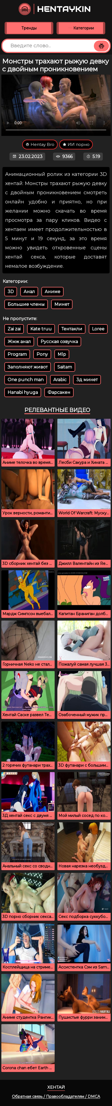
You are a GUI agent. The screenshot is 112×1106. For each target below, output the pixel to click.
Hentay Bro (39, 144)
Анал (29, 291)
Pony (42, 354)
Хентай (56, 1087)
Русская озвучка (59, 341)
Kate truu (41, 328)
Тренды (29, 28)
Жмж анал (19, 341)
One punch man (26, 379)
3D (11, 291)
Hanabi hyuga (23, 392)
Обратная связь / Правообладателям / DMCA (56, 1096)
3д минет (87, 379)
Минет (61, 304)
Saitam (64, 367)
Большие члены (26, 304)
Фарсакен (59, 392)
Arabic (60, 379)
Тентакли (71, 328)
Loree (98, 328)
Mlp (62, 354)
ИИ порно (76, 144)
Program (17, 354)
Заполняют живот (28, 367)
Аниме (52, 291)
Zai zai (14, 328)
